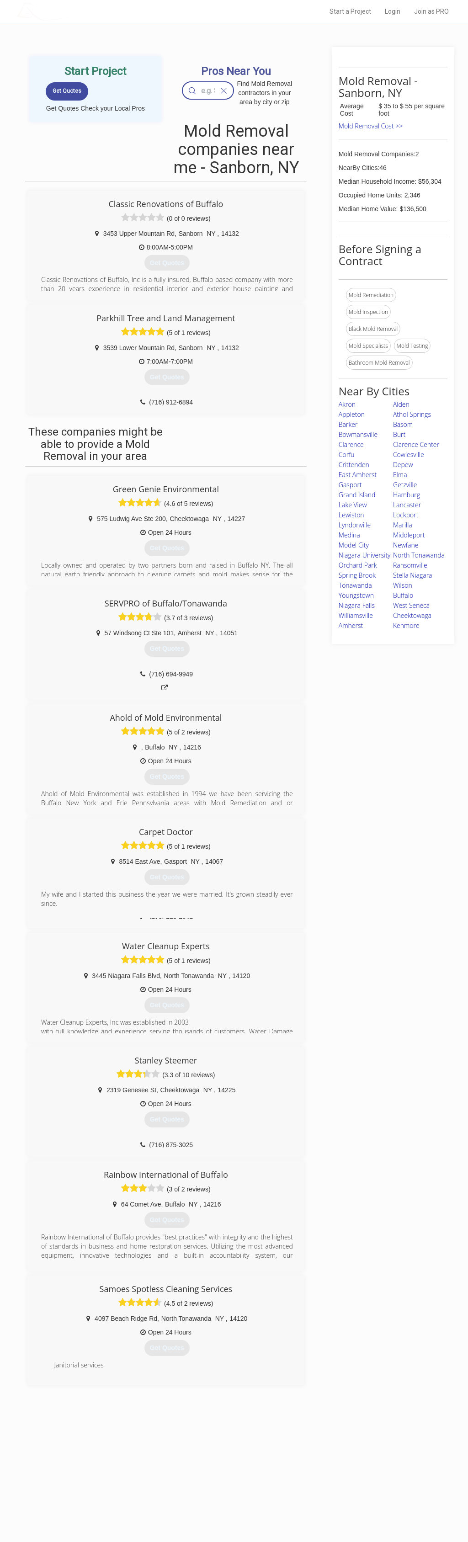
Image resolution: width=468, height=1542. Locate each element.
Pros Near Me (102, 1475)
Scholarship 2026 (336, 1465)
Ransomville (410, 565)
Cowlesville (408, 454)
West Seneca (411, 605)
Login (392, 11)
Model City (354, 545)
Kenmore (406, 625)
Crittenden (354, 464)
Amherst (351, 625)
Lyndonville (355, 525)
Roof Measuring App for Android (227, 1506)
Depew (403, 464)
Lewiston (351, 514)
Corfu (347, 454)
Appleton (352, 414)
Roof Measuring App (212, 1485)
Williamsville (356, 615)
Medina (349, 535)
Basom (403, 424)
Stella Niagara (412, 575)
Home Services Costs (112, 1465)
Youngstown (356, 595)
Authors (324, 1485)
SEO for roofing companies (347, 1506)
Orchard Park (358, 565)
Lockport (406, 514)
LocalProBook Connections (348, 1495)
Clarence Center (416, 444)
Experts (196, 1475)
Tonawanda (355, 585)
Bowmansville (358, 434)
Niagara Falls (357, 605)
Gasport (350, 484)
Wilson (402, 585)
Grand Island (357, 494)
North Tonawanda (419, 555)
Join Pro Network (208, 1465)
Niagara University (365, 555)
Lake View (353, 504)
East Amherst (358, 474)
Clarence (351, 444)
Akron (347, 404)
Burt (399, 434)
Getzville (405, 484)
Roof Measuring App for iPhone (226, 1495)
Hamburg (406, 494)
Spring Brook (357, 575)
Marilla (402, 525)
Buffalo (403, 595)
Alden (401, 404)
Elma (400, 474)
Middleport (409, 535)
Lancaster (407, 504)
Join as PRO (431, 11)
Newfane (405, 545)
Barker (348, 424)
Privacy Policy (331, 1475)
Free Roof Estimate (109, 1495)
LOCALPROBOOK (70, 11)
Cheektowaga (412, 615)
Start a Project (350, 11)
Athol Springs (412, 414)
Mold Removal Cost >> (371, 126)
